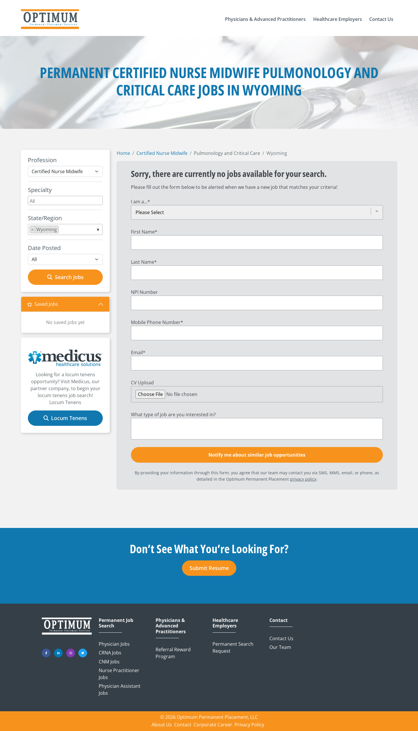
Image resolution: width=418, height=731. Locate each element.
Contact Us (281, 638)
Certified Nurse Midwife (162, 153)
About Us (162, 724)
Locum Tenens (65, 418)
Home (123, 153)
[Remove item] (32, 229)
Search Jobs (65, 277)
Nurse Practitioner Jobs (119, 674)
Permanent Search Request (232, 647)
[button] (265, 19)
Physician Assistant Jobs (119, 689)
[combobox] (65, 200)
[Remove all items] (98, 228)
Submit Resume (209, 567)
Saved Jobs (42, 304)
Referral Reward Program (173, 653)
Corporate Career (213, 724)
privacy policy (303, 479)
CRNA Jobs (110, 652)
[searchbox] (66, 200)
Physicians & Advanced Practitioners (171, 626)
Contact (278, 620)
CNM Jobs (109, 661)
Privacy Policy (249, 724)
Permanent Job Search (116, 623)
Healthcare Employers (225, 623)
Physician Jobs (114, 644)
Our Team (280, 647)
